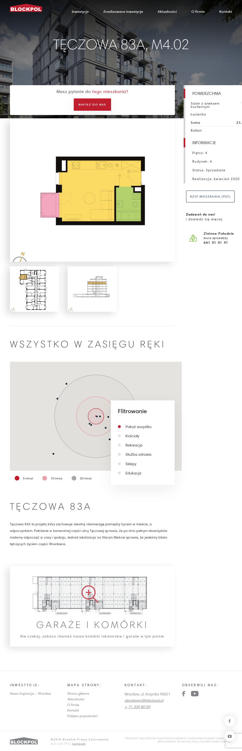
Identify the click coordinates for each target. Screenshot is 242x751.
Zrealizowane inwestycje (123, 11)
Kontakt (225, 11)
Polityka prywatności (82, 716)
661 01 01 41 (216, 242)
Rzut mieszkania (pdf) (210, 196)
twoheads (79, 743)
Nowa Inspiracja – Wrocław (30, 693)
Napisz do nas (92, 104)
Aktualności (167, 11)
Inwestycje (80, 11)
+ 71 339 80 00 (137, 706)
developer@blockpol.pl (144, 700)
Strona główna (78, 693)
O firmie (198, 11)
